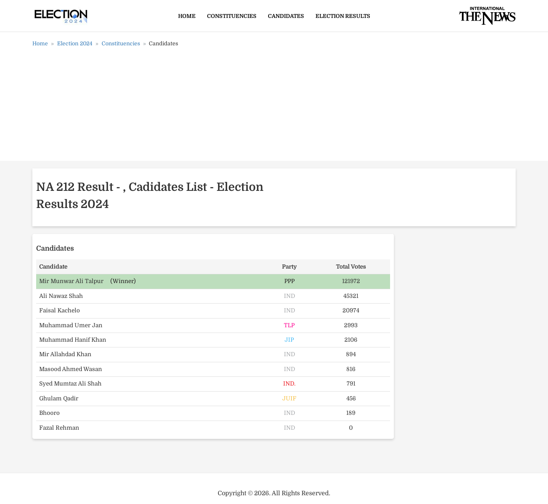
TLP (289, 325)
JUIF (289, 398)
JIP (289, 339)
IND (289, 296)
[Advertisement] (274, 106)
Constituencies (231, 16)
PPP (289, 281)
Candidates (286, 16)
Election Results (342, 16)
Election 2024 (74, 43)
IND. (289, 383)
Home (187, 16)
